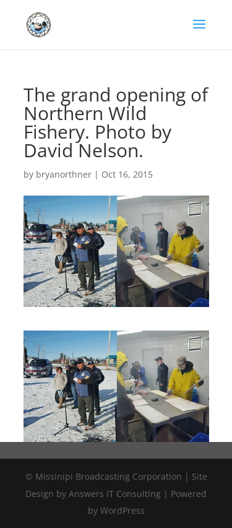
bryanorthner (64, 174)
